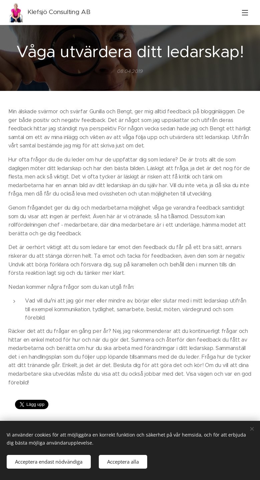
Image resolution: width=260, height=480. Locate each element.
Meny (245, 12)
